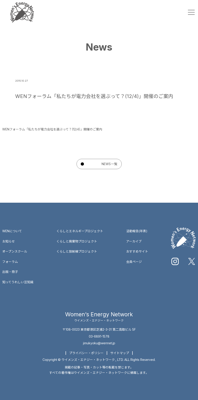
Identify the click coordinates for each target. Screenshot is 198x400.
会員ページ (134, 262)
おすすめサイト (137, 251)
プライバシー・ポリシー (86, 353)
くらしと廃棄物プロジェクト (76, 241)
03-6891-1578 (99, 336)
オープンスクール (14, 251)
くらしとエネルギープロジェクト (79, 231)
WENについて (12, 231)
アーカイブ (134, 241)
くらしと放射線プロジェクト (76, 251)
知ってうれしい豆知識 (17, 282)
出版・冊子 (10, 272)
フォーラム (10, 262)
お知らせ (8, 241)
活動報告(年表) (136, 231)
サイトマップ (119, 353)
